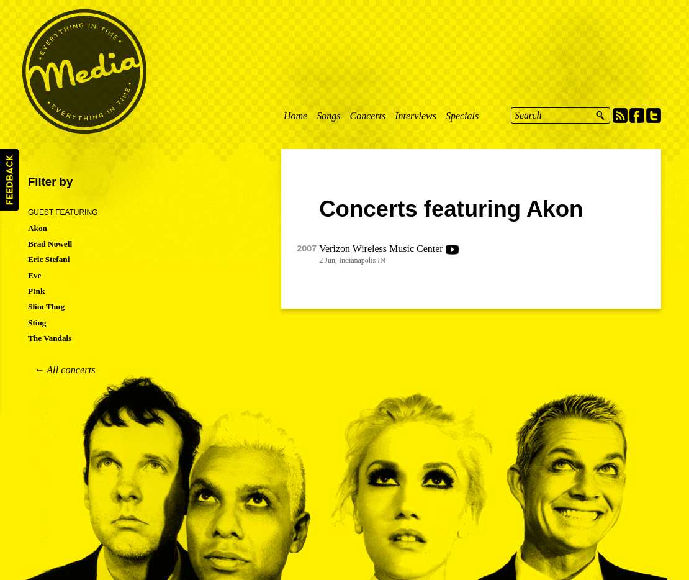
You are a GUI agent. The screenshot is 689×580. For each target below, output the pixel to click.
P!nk (36, 291)
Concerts (367, 116)
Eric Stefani (49, 259)
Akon (37, 228)
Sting (37, 322)
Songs (328, 116)
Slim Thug (46, 306)
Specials (462, 116)
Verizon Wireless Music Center (381, 248)
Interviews (415, 116)
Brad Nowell (50, 243)
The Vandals (49, 338)
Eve (34, 275)
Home (295, 116)
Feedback (9, 180)
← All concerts (65, 370)
